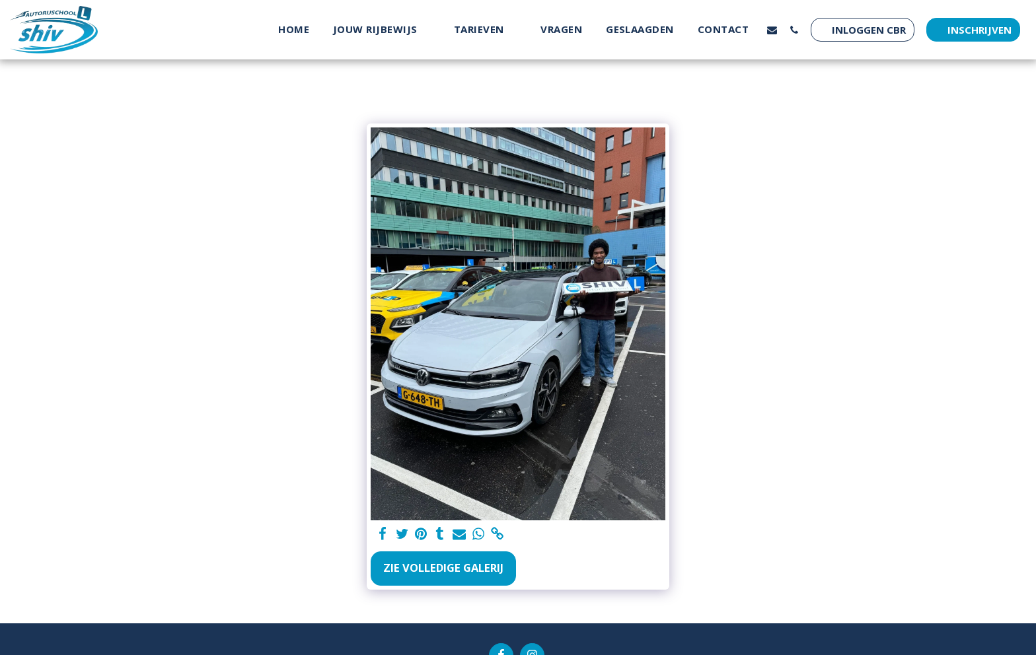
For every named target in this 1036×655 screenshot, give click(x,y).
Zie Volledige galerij (443, 567)
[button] (381, 29)
